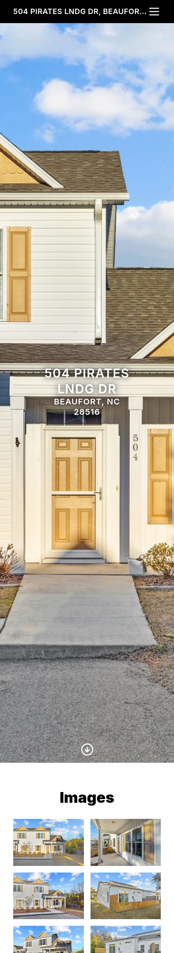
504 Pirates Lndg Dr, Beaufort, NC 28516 (80, 11)
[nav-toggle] (154, 11)
